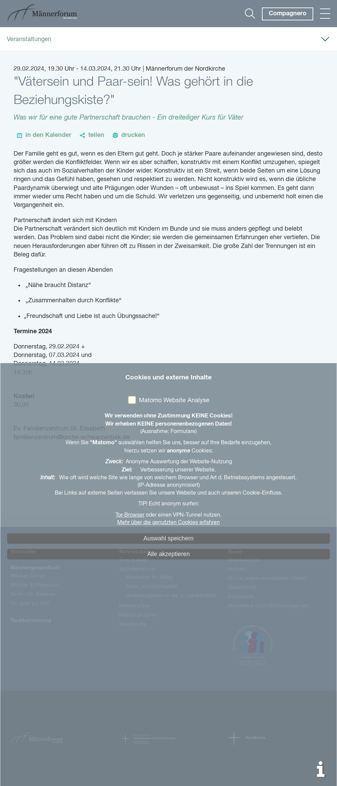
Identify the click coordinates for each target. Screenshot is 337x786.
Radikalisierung (31, 620)
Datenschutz (242, 587)
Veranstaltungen (29, 39)
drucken (133, 135)
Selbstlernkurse (137, 569)
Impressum (241, 596)
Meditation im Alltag (149, 577)
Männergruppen (138, 615)
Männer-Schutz (28, 575)
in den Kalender (48, 135)
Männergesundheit (35, 567)
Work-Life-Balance (33, 594)
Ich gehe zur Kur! (31, 603)
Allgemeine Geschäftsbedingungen (268, 605)
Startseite (23, 551)
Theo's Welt (133, 559)
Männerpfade (135, 605)
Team (235, 551)
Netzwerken (134, 551)
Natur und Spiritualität (151, 586)
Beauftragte (132, 624)
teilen (96, 135)
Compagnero (287, 14)
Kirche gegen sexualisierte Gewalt (267, 578)
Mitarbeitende (244, 559)
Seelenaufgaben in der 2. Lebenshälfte (171, 595)
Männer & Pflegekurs (35, 585)
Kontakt (237, 569)
